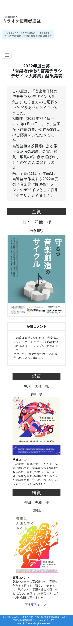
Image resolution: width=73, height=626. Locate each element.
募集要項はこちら (36, 604)
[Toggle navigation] (7, 55)
